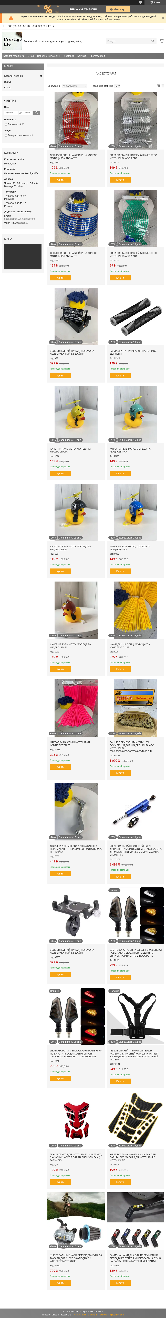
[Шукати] (153, 41)
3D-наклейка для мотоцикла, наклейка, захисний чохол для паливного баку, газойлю (76, 1157)
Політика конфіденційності (111, 1315)
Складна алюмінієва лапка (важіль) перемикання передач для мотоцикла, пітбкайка (76, 849)
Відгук (7, 81)
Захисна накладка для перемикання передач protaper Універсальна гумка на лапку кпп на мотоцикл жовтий (135, 1258)
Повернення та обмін (48, 56)
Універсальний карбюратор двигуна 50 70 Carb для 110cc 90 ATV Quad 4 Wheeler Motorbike (76, 1258)
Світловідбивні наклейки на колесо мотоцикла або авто (73, 157)
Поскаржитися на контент (85, 1315)
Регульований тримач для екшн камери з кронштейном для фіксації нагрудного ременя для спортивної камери (134, 1055)
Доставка (69, 56)
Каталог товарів (12, 56)
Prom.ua (99, 1312)
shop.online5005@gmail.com (19, 218)
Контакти (82, 56)
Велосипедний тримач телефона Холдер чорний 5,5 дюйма (72, 352)
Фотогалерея (98, 56)
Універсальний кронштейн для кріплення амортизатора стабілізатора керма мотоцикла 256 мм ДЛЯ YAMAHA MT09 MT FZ (136, 850)
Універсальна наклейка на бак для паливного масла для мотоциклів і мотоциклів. (133, 1157)
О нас (30, 56)
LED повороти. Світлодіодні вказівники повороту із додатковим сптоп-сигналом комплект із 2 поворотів (76, 1053)
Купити (60, 179)
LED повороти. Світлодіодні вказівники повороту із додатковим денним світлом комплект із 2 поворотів (136, 952)
